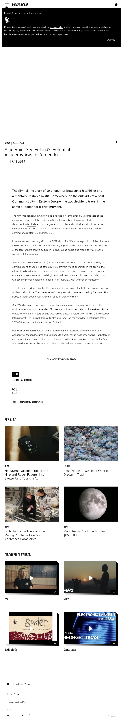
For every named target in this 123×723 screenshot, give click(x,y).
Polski (9, 710)
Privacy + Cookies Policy (17, 702)
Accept (111, 40)
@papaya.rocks (37, 402)
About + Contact (13, 694)
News (27, 684)
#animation (26, 380)
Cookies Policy (56, 27)
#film (16, 380)
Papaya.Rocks (19, 143)
